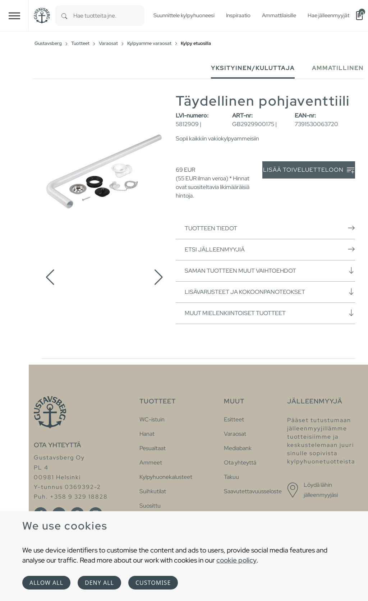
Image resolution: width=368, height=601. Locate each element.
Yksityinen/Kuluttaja (253, 68)
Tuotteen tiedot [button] (270, 228)
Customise (153, 583)
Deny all (99, 583)
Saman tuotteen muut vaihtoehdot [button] (270, 270)
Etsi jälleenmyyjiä (270, 249)
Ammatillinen (338, 68)
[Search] (64, 15)
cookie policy (236, 560)
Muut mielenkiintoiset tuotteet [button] (270, 313)
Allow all (46, 583)
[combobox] (108, 15)
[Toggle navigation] (14, 15)
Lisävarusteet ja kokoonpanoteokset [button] (270, 292)
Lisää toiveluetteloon (308, 170)
